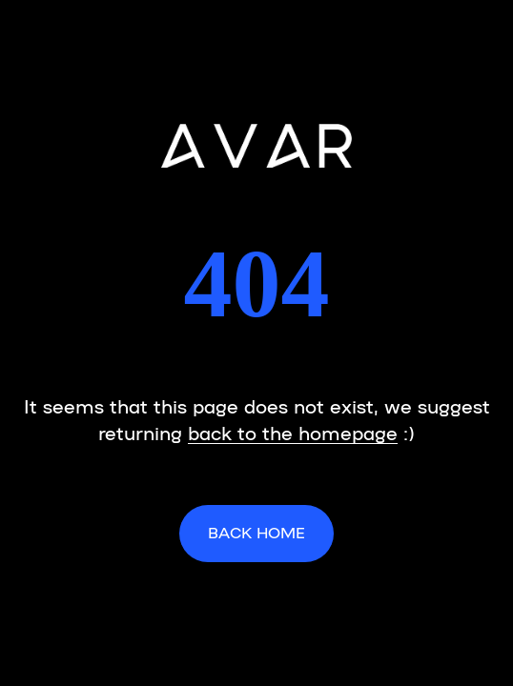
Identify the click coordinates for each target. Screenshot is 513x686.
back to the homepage (293, 431)
